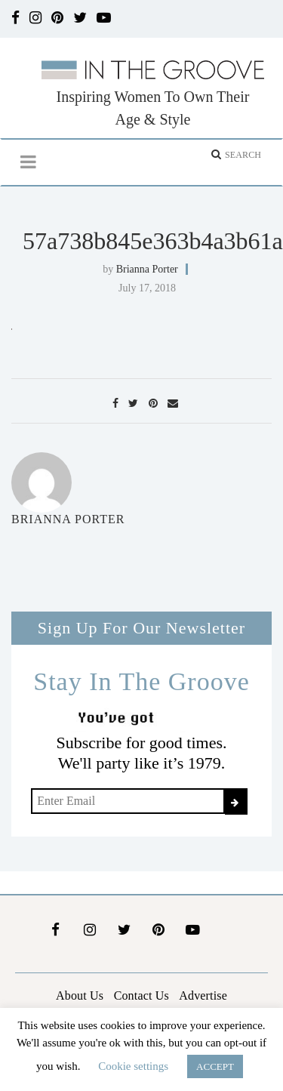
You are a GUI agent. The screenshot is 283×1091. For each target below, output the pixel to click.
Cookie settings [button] (133, 1066)
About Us (79, 995)
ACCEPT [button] (215, 1066)
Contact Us (141, 995)
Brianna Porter (147, 269)
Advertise (203, 995)
